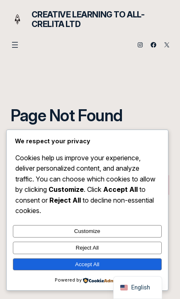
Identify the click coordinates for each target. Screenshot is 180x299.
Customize (87, 231)
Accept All (87, 264)
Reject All (87, 248)
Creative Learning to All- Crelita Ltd (88, 19)
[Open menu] (15, 45)
